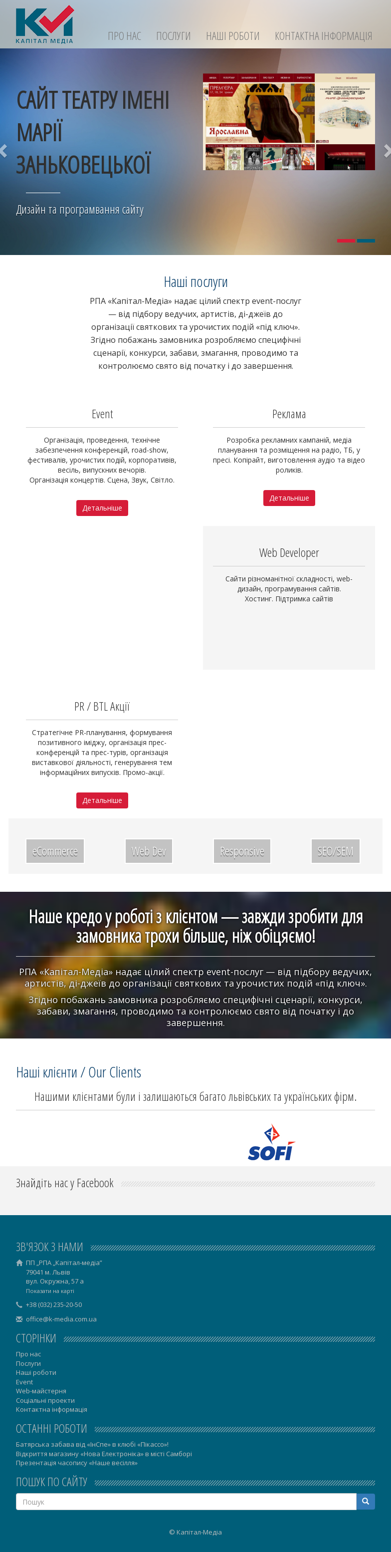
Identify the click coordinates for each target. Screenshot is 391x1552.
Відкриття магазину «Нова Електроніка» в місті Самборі (104, 1453)
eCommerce (55, 850)
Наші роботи (233, 35)
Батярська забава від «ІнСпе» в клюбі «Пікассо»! (92, 1444)
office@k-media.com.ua (61, 1318)
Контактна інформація (324, 35)
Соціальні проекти (45, 1400)
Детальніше (102, 508)
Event (24, 1381)
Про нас (124, 35)
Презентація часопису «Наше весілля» (77, 1462)
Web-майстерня (41, 1390)
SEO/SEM (336, 850)
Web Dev (149, 850)
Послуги (173, 35)
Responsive (242, 850)
